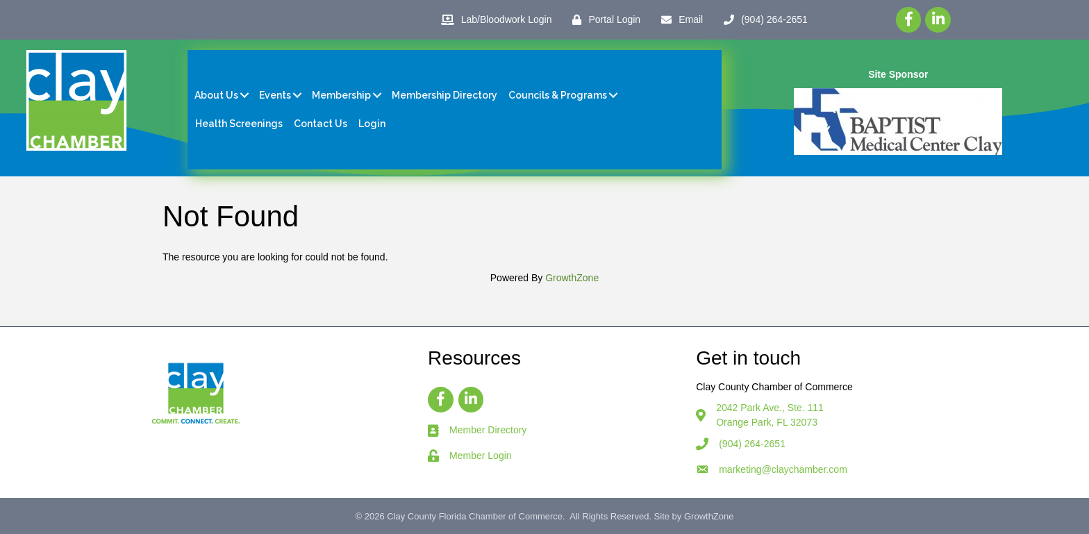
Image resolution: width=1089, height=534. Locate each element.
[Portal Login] (602, 20)
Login (371, 123)
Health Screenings (239, 123)
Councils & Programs (557, 95)
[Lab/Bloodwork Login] (493, 20)
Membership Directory (444, 95)
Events (275, 95)
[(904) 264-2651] (762, 20)
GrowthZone (572, 277)
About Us (216, 95)
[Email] (678, 20)
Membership (341, 95)
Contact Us (320, 123)
